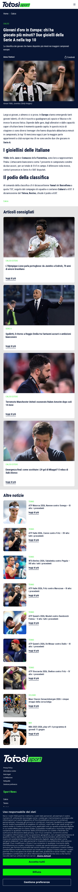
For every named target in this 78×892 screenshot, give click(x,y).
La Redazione (7, 778)
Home (5, 13)
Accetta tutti (37, 861)
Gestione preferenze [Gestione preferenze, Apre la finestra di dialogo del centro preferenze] (37, 882)
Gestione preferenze (10, 784)
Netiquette (6, 781)
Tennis (5, 803)
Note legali (7, 774)
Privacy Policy (7, 768)
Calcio (13, 13)
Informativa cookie (9, 771)
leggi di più (11, 278)
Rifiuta (37, 872)
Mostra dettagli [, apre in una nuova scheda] (44, 856)
